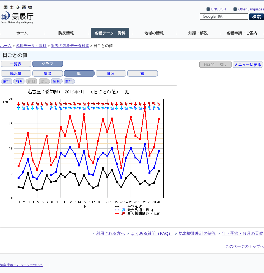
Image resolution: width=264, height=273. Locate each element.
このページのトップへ (245, 246)
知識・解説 (198, 33)
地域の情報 (154, 33)
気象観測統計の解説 (197, 233)
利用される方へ (110, 233)
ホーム (22, 33)
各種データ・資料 (110, 33)
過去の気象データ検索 (70, 46)
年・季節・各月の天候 (242, 233)
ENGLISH (218, 9)
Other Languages (251, 9)
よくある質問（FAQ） (151, 233)
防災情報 (66, 33)
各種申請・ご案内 (242, 33)
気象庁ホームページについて (21, 265)
